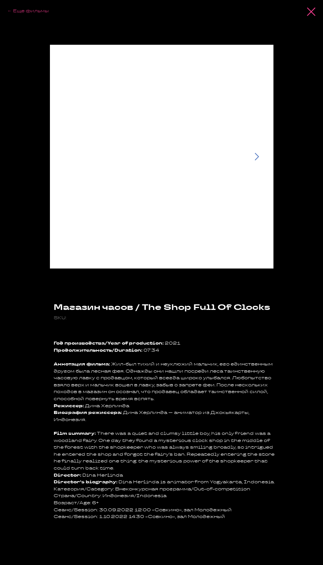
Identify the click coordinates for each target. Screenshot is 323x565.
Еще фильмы (31, 10)
